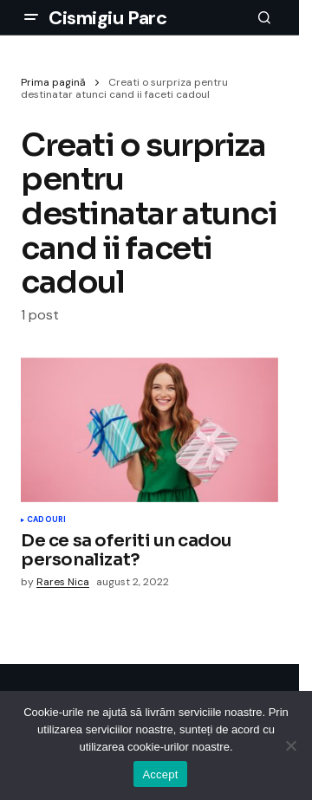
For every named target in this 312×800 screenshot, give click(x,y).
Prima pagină (53, 82)
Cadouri (46, 520)
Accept (160, 774)
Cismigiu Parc (107, 17)
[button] (31, 17)
